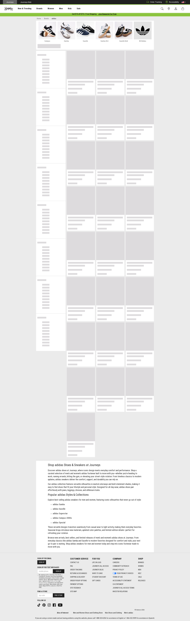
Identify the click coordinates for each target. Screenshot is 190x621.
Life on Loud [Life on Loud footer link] (96, 563)
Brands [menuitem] (36, 8)
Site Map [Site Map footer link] (73, 592)
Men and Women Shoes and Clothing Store (88, 613)
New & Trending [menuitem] (22, 8)
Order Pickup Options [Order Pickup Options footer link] (78, 581)
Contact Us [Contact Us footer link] (74, 563)
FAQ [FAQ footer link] (71, 566)
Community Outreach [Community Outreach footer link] (121, 566)
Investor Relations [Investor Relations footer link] (120, 592)
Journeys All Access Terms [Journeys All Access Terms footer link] (123, 588)
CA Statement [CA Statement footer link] (118, 584)
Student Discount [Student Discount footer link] (99, 577)
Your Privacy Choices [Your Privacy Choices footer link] (123, 573)
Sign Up (41, 562)
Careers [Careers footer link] (116, 563)
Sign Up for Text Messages (48, 567)
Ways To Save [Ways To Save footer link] (97, 573)
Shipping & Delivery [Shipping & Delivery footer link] (77, 577)
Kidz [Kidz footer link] (139, 573)
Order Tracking (153, 2)
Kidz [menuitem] (62, 8)
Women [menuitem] (46, 8)
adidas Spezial (59, 523)
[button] (183, 2)
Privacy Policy (43, 582)
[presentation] (22, 8)
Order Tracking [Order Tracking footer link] (76, 570)
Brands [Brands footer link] (141, 563)
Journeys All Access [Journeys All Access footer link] (100, 566)
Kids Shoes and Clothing (113, 613)
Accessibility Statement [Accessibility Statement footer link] (122, 581)
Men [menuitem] (54, 8)
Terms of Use (54, 581)
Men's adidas (128, 613)
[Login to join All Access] (84, 14)
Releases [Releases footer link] (141, 581)
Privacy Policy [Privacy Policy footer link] (118, 570)
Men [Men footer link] (139, 570)
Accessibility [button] (171, 2)
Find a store (42, 591)
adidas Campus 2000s (62, 518)
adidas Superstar (60, 514)
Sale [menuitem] (70, 8)
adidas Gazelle (59, 509)
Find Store (59, 595)
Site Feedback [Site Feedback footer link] (75, 588)
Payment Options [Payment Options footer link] (76, 584)
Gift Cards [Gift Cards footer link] (96, 581)
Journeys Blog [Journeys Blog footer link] (97, 570)
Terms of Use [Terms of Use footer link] (118, 577)
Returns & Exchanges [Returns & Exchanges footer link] (78, 573)
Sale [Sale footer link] (140, 577)
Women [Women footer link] (140, 566)
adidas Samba (59, 505)
